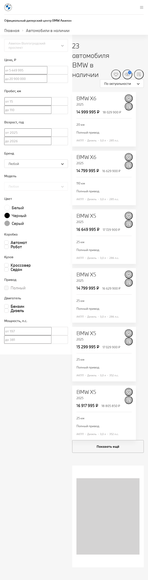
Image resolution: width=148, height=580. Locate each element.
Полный (18, 288)
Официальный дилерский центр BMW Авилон (38, 20)
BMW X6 (86, 98)
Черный (19, 215)
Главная (12, 30)
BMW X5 (86, 216)
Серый (18, 223)
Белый (18, 207)
